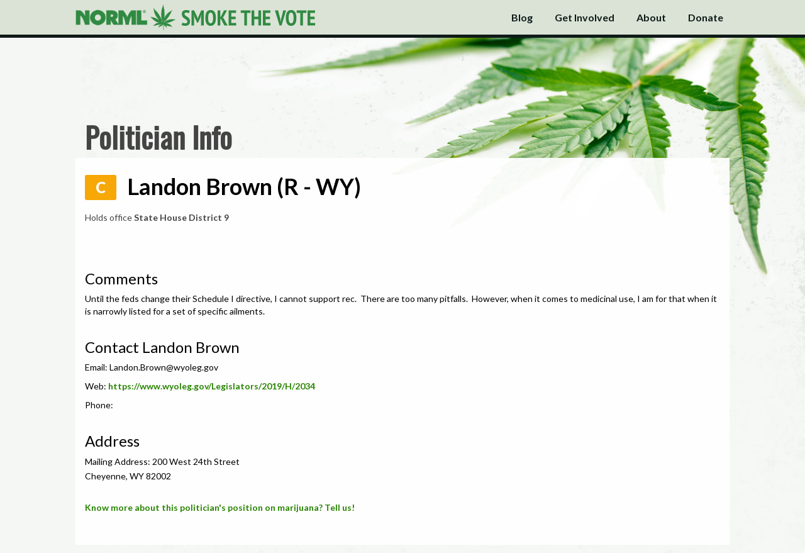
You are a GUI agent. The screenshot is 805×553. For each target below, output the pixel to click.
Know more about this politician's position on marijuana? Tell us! (220, 507)
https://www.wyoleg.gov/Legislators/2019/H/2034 (211, 386)
